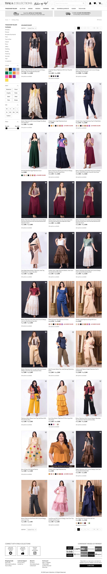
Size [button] (6, 105)
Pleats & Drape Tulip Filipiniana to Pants (58, 319)
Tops (6, 58)
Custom (9, 115)
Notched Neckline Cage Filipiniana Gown (31, 170)
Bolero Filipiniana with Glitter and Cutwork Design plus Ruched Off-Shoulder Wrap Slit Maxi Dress (88, 171)
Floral (15, 89)
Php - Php (27, 73)
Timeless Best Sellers (11, 8)
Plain (8, 100)
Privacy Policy (21, 562)
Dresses (30, 8)
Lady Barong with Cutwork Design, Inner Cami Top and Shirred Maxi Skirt (61, 519)
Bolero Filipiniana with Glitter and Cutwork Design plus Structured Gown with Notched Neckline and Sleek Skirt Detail (33, 221)
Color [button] (7, 65)
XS (6, 109)
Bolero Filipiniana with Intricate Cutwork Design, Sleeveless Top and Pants (88, 70)
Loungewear (8, 61)
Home (6, 20)
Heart (8, 96)
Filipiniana (46, 8)
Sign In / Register (46, 562)
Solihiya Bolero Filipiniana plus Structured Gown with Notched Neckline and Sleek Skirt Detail (60, 220)
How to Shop (8, 565)
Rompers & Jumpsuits (63, 8)
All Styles (22, 8)
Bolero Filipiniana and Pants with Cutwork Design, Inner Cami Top (33, 519)
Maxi (53, 8)
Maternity (7, 53)
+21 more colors (68, 125)
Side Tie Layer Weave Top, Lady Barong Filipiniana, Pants (61, 369)
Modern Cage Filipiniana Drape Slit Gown (86, 319)
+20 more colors (95, 125)
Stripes (16, 100)
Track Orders (45, 564)
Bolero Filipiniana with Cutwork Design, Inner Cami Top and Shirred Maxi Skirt (88, 470)
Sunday (74, 8)
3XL (14, 112)
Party (6, 44)
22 (94, 28)
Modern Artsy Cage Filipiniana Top (57, 469)
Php (51, 122)
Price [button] (6, 121)
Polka (15, 93)
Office (6, 46)
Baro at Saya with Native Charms (29, 469)
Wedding (37, 8)
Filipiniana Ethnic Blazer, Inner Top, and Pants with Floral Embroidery (33, 419)
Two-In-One (82, 8)
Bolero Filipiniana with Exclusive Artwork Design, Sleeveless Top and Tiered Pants (60, 171)
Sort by (23, 28)
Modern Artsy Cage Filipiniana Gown (58, 121)
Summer (7, 56)
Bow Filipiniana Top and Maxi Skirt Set (85, 518)
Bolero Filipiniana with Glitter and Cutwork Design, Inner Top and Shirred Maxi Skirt (88, 271)
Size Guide (7, 562)
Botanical (8, 89)
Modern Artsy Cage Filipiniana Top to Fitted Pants (88, 121)
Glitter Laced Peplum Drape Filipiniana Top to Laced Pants (87, 369)
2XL (10, 112)
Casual (7, 41)
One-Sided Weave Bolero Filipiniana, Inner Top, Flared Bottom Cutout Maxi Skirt (33, 271)
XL (6, 112)
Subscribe (44, 567)
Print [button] (6, 85)
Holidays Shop (15, 20)
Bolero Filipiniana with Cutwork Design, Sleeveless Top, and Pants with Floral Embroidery (88, 419)
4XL (17, 112)
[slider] (6, 128)
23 (97, 28)
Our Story (32, 562)
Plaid (16, 96)
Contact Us (20, 564)
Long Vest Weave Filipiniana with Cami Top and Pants (60, 70)
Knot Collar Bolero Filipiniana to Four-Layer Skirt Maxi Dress (60, 419)
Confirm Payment (46, 565)
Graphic (9, 93)
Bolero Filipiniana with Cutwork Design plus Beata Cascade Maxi (33, 121)
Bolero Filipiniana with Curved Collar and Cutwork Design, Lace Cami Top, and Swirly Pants (33, 369)
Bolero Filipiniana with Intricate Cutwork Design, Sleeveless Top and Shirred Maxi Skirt (33, 70)
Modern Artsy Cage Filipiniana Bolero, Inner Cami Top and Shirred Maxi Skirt (61, 271)
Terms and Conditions (10, 564)
